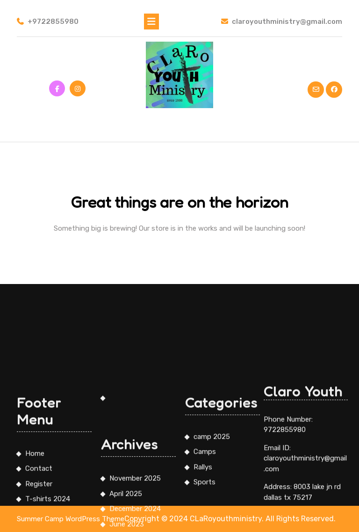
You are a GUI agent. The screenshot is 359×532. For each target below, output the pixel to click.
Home (34, 521)
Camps (205, 520)
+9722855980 (48, 21)
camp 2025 (212, 505)
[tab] (151, 21)
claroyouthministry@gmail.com (281, 21)
